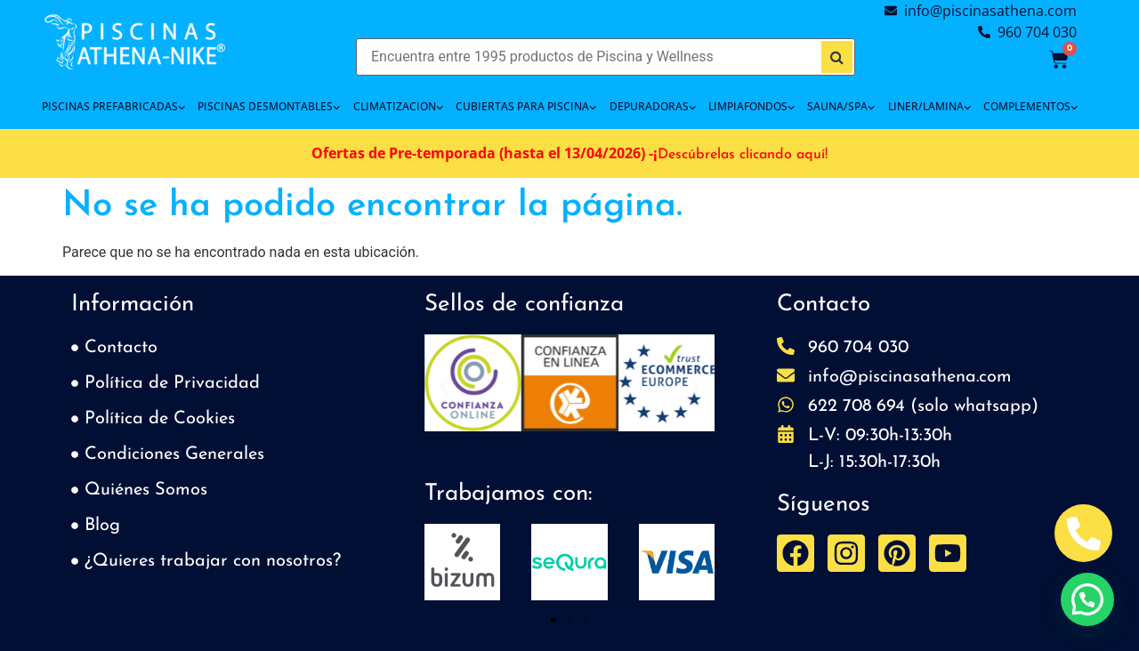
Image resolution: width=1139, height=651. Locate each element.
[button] (444, 386)
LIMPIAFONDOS (751, 106)
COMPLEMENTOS (1030, 106)
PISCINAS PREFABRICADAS (113, 106)
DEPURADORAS (653, 106)
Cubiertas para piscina (526, 106)
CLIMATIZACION (398, 106)
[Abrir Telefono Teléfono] (1083, 533)
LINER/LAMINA (929, 106)
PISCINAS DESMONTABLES (269, 106)
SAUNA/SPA (841, 106)
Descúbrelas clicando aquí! (743, 155)
